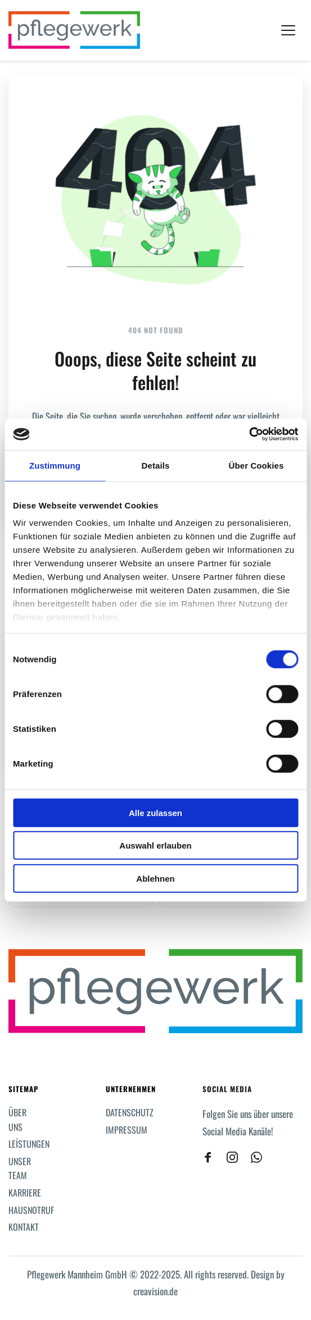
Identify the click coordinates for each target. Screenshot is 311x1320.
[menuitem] (22, 1120)
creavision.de (155, 1291)
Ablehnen (155, 878)
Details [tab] (156, 465)
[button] (288, 30)
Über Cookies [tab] (256, 465)
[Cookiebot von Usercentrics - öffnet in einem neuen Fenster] (249, 434)
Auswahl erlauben (155, 845)
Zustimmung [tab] (54, 465)
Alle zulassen (155, 812)
